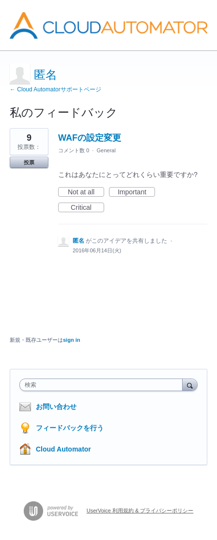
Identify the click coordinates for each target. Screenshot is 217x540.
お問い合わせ (56, 406)
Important (136, 192)
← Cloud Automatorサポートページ (55, 89)
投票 (29, 162)
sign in (71, 340)
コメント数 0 (73, 150)
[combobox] (103, 384)
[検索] (190, 385)
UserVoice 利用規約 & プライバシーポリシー (140, 510)
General (105, 150)
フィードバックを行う (70, 428)
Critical (87, 208)
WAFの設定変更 (89, 138)
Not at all (86, 192)
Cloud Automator (63, 449)
